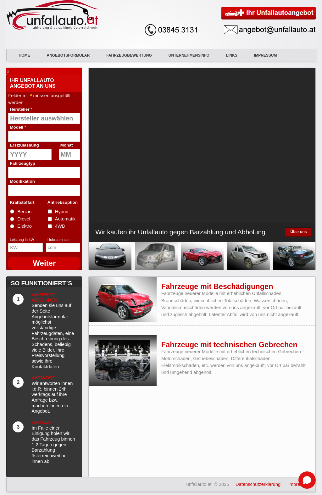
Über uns (298, 232)
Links (228, 55)
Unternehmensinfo (185, 55)
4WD (60, 226)
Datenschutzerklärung (258, 484)
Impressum (262, 55)
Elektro (24, 226)
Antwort (43, 377)
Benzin (24, 211)
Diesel (23, 218)
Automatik (65, 218)
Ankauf (41, 422)
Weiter (44, 263)
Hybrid (62, 211)
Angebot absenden (44, 297)
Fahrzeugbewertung (125, 55)
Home (20, 55)
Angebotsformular (64, 55)
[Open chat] (307, 480)
